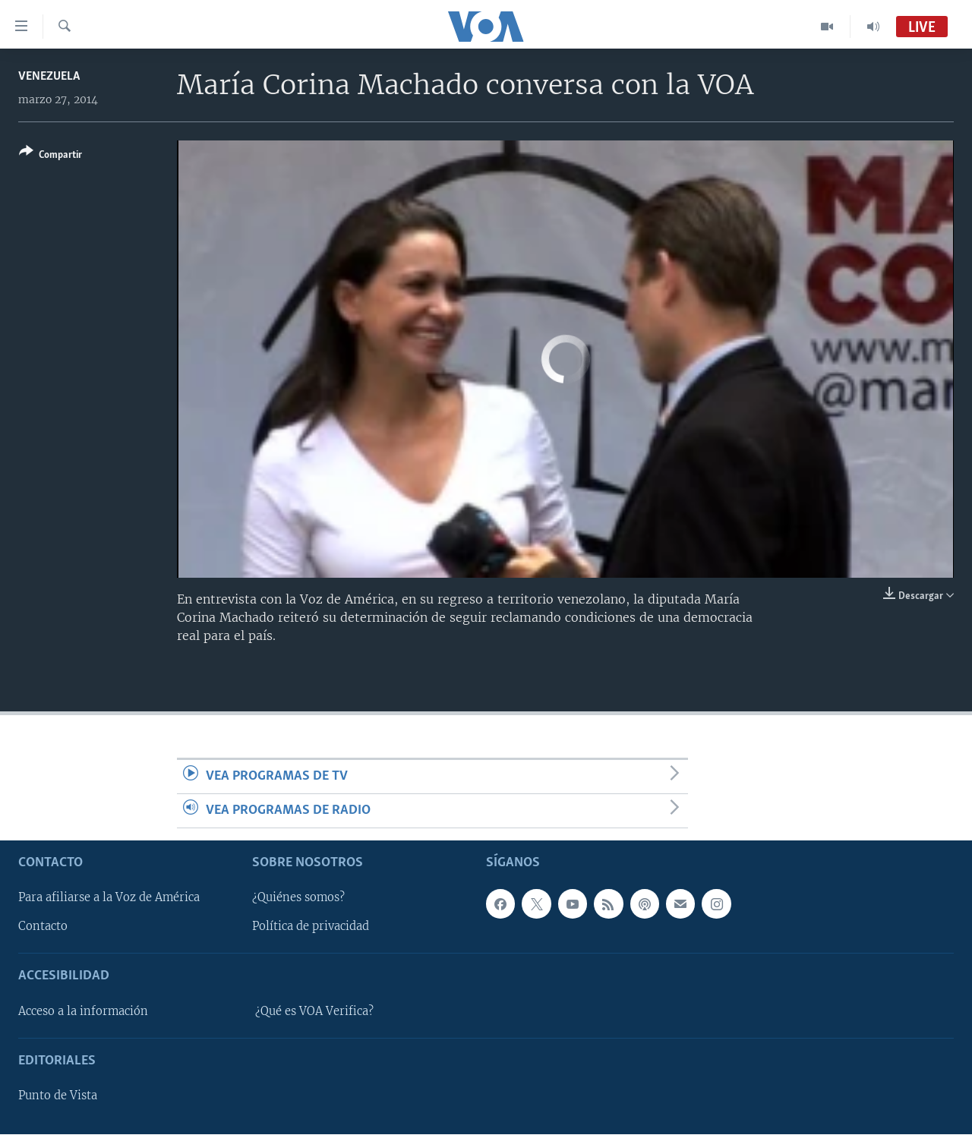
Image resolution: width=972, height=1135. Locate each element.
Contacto (43, 927)
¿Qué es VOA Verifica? (314, 1011)
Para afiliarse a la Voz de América (109, 898)
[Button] (50, 156)
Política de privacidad (310, 927)
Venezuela (49, 76)
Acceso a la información (83, 1011)
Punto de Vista (57, 1096)
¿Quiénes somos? (298, 898)
